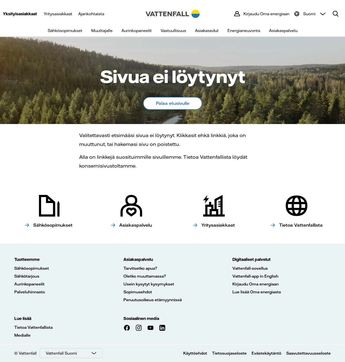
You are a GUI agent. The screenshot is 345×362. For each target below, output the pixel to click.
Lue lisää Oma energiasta (256, 291)
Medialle (22, 335)
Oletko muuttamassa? (144, 276)
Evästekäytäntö (266, 353)
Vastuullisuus (173, 30)
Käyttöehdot (195, 353)
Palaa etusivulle (172, 103)
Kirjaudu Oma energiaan (255, 284)
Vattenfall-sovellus (250, 268)
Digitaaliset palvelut (251, 259)
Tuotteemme (27, 259)
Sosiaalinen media (141, 318)
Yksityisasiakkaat (20, 13)
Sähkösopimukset (65, 30)
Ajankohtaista (91, 13)
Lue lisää (22, 318)
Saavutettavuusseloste (308, 353)
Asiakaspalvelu (283, 30)
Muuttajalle (102, 30)
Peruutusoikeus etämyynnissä (152, 299)
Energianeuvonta (243, 30)
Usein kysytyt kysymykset (148, 284)
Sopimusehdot (137, 291)
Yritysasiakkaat (58, 13)
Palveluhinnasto (29, 291)
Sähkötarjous (26, 276)
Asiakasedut (207, 30)
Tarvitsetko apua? (140, 268)
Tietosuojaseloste (229, 353)
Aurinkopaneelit (136, 30)
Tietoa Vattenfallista (33, 327)
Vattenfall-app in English (255, 276)
